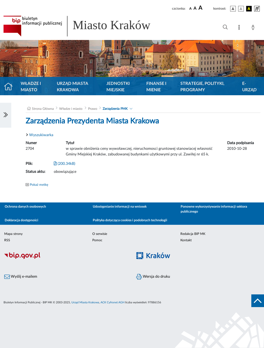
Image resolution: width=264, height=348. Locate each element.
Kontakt (186, 240)
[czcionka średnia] (195, 8)
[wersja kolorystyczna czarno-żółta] (248, 8)
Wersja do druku (153, 277)
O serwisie (99, 234)
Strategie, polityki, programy (202, 87)
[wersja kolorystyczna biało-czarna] (241, 8)
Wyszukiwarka (41, 135)
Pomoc (97, 240)
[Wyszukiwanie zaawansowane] (225, 27)
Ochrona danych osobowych (25, 206)
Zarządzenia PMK (115, 109)
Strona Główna (43, 109)
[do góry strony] (257, 300)
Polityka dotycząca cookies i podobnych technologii (130, 220)
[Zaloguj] (254, 28)
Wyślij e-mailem (20, 277)
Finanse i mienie (156, 87)
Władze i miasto (31, 87)
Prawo (92, 109)
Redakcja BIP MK (192, 234)
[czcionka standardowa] (190, 8)
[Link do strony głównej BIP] (84, 26)
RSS (7, 240)
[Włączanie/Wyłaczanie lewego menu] (5, 115)
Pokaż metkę (39, 184)
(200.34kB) (64, 164)
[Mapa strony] (240, 28)
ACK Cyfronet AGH (112, 302)
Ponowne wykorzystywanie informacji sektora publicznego (214, 209)
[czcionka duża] (205, 8)
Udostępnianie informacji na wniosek (120, 206)
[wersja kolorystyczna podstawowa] (233, 8)
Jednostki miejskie (118, 87)
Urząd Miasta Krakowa (72, 87)
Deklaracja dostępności (21, 220)
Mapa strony (13, 234)
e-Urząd (249, 87)
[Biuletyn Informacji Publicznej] (66, 258)
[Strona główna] (10, 87)
